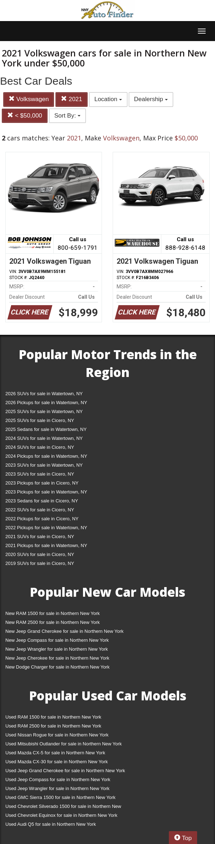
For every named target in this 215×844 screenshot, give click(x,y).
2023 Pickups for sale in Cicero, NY (41, 483)
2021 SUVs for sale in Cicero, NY (39, 536)
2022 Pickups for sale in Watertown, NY (46, 527)
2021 (71, 99)
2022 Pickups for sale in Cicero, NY (41, 518)
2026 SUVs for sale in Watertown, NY (44, 393)
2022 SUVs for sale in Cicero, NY (39, 509)
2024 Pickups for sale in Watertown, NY (46, 456)
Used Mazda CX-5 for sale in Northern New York (55, 752)
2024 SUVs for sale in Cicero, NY (39, 447)
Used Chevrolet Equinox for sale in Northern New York (61, 815)
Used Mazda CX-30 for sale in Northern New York (56, 761)
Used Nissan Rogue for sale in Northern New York (56, 735)
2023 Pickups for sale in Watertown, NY (46, 492)
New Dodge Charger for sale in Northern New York (57, 667)
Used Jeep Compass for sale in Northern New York (57, 779)
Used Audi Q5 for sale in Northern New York (50, 824)
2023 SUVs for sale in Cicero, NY (39, 474)
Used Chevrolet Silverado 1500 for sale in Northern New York (63, 808)
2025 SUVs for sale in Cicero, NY (39, 420)
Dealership (151, 99)
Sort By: (67, 115)
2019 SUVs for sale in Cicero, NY (39, 563)
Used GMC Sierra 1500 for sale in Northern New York (60, 797)
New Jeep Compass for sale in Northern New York (57, 640)
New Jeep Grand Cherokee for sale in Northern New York (64, 631)
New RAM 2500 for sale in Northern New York (52, 622)
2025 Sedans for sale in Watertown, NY (46, 429)
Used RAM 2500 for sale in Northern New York (53, 726)
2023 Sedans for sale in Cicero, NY (41, 500)
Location (108, 99)
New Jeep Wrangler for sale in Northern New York (56, 649)
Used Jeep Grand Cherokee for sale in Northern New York (65, 770)
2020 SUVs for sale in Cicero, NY (39, 554)
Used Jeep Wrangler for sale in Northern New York (57, 788)
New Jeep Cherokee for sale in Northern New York (57, 658)
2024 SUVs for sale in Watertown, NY (44, 438)
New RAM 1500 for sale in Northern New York (52, 613)
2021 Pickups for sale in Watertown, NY (46, 545)
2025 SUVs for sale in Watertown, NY (44, 411)
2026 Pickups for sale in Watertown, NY (46, 402)
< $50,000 (24, 115)
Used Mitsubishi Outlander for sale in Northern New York (63, 743)
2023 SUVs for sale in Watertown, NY (44, 465)
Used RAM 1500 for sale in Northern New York (53, 717)
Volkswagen (29, 99)
